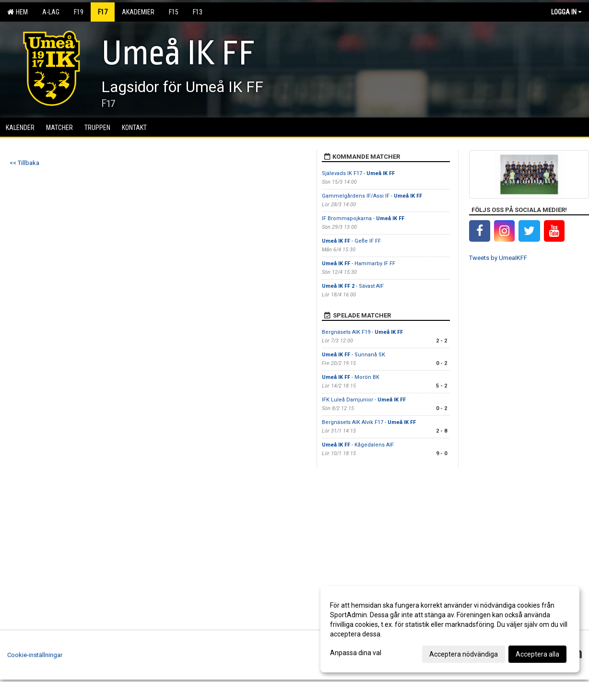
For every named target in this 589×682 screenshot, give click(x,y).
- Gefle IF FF (352, 241)
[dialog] (449, 629)
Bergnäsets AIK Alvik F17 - (369, 422)
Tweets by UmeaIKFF (498, 257)
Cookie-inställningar (34, 654)
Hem (17, 12)
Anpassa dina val (355, 653)
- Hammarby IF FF (358, 263)
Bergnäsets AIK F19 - (362, 332)
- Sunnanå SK (353, 355)
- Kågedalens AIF (358, 445)
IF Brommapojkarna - (363, 218)
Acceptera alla (537, 654)
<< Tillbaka (24, 162)
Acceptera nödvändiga (463, 654)
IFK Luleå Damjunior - (364, 400)
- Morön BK (350, 377)
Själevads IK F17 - (358, 173)
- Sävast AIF (353, 286)
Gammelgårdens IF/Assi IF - (372, 196)
